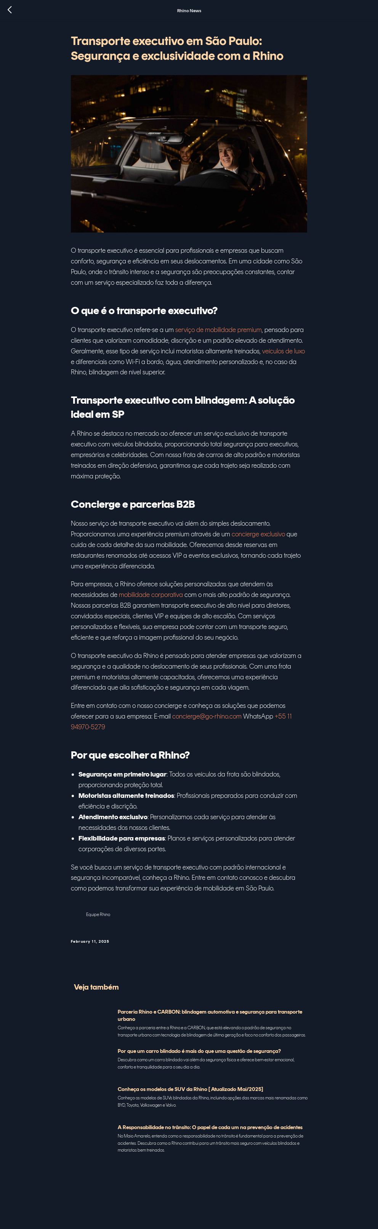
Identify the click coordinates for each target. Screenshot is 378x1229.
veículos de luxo (283, 354)
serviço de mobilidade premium (218, 332)
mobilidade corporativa (151, 597)
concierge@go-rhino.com (207, 719)
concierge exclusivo (258, 537)
